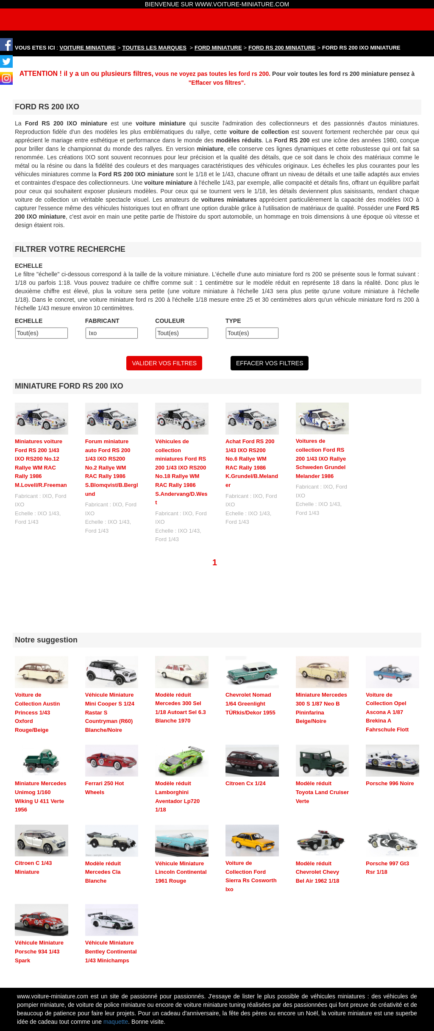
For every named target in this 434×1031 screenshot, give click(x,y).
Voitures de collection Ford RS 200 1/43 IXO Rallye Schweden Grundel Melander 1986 (321, 458)
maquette (115, 974)
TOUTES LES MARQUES (154, 47)
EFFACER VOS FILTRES (269, 363)
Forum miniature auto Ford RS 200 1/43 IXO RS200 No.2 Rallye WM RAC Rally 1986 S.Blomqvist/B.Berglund (111, 467)
